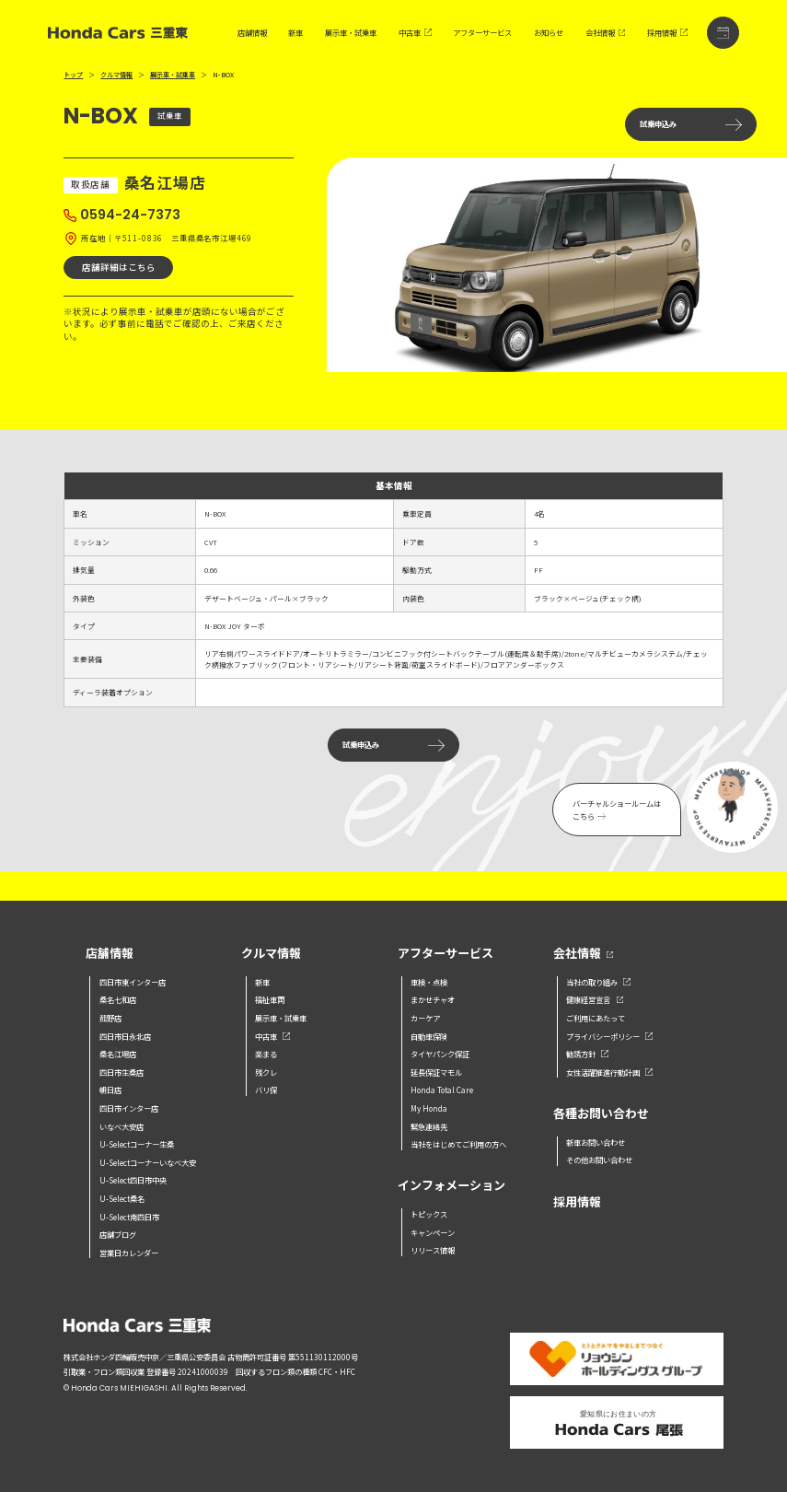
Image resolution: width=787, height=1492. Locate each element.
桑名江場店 (117, 1053)
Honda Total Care (442, 1089)
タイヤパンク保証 (440, 1053)
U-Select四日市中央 (133, 1179)
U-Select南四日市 (129, 1216)
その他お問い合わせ (599, 1159)
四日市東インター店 (132, 981)
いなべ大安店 (121, 1126)
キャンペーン (433, 1232)
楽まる (266, 1053)
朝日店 (110, 1089)
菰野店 (110, 1017)
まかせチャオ (433, 999)
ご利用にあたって (595, 1017)
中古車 (415, 33)
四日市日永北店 (125, 1036)
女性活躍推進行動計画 (609, 1072)
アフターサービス (482, 33)
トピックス (429, 1213)
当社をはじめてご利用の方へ (458, 1143)
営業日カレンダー (128, 1252)
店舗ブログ (117, 1234)
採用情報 (667, 33)
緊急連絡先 (429, 1126)
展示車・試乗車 (350, 33)
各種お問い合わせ (601, 1114)
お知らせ (548, 33)
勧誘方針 (587, 1053)
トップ (73, 74)
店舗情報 (252, 33)
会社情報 (605, 33)
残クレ (266, 1072)
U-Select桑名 (122, 1198)
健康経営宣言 (594, 999)
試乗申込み (691, 124)
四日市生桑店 (121, 1072)
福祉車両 (269, 999)
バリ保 (266, 1089)
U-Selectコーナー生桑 (136, 1143)
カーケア (425, 1017)
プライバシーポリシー (609, 1036)
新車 (295, 33)
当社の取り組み (598, 981)
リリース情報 (433, 1249)
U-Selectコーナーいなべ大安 (147, 1162)
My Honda (429, 1107)
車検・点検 (429, 981)
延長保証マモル (436, 1072)
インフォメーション (451, 1186)
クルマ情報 (116, 74)
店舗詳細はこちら (119, 267)
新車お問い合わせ (595, 1142)
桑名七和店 (117, 999)
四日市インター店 (128, 1107)
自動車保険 (429, 1036)
